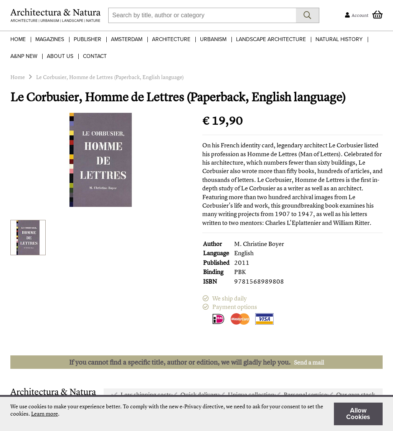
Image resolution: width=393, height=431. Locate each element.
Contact (95, 56)
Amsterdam (126, 39)
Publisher (87, 39)
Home (18, 39)
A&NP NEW (23, 56)
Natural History (339, 39)
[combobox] (202, 15)
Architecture (171, 39)
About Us (60, 56)
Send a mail (309, 362)
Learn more (44, 413)
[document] (196, 414)
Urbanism (213, 39)
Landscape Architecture (271, 39)
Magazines (49, 39)
